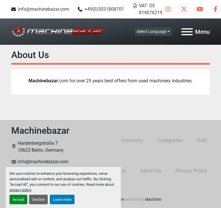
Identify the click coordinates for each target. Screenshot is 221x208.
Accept (18, 199)
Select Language (151, 31)
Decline (38, 199)
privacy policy (20, 190)
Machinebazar (40, 130)
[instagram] (168, 9)
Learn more (62, 199)
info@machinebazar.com (43, 9)
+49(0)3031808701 (104, 9)
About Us (150, 171)
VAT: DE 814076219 (150, 9)
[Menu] (187, 31)
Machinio (153, 199)
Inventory (132, 140)
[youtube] (199, 9)
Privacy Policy (191, 171)
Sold (202, 140)
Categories (169, 140)
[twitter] (184, 9)
